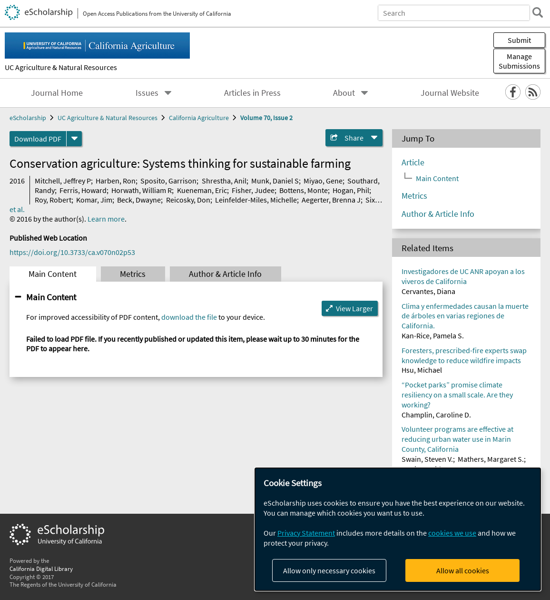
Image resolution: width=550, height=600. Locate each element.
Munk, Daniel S (275, 180)
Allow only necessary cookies (329, 570)
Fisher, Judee (253, 190)
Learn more (106, 219)
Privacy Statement (306, 533)
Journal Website (450, 93)
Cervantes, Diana (428, 291)
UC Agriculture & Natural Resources (61, 67)
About (344, 93)
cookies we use (452, 533)
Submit (519, 40)
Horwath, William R (141, 190)
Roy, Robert (53, 199)
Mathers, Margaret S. (491, 459)
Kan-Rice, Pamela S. (433, 335)
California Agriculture (199, 117)
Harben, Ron (116, 180)
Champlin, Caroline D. (436, 414)
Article (413, 162)
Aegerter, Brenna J (331, 199)
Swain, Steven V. (427, 459)
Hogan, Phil (351, 190)
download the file (189, 317)
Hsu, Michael (422, 370)
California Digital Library (41, 568)
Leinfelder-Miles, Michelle (256, 199)
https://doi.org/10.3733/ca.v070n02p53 (72, 252)
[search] (537, 12)
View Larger (354, 308)
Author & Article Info (225, 274)
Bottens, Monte (303, 190)
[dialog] (397, 529)
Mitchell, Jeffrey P (63, 180)
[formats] (74, 138)
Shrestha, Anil (224, 180)
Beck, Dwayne (139, 199)
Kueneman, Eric (202, 190)
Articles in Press (252, 93)
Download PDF (37, 138)
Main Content (53, 274)
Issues (147, 93)
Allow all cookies (462, 570)
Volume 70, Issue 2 (266, 117)
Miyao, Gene (323, 180)
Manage (519, 61)
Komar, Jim (94, 199)
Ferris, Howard (83, 190)
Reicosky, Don (188, 199)
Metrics (133, 274)
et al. (17, 209)
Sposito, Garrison (168, 180)
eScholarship (28, 117)
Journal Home (57, 93)
